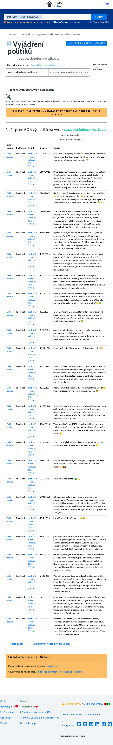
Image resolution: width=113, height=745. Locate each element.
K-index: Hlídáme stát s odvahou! (78, 714)
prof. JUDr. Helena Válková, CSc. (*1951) (32, 159)
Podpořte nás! (29, 706)
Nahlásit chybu (71, 703)
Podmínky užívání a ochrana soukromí (39, 717)
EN (100, 714)
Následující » (17, 643)
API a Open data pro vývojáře (35, 712)
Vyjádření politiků (45, 34)
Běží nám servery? (97, 703)
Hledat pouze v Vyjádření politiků (69, 72)
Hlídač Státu (11, 34)
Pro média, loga (28, 723)
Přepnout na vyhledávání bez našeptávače (27, 22)
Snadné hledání (99, 22)
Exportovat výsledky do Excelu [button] (51, 643)
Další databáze (27, 34)
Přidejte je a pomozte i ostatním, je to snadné (60, 671)
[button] (56, 112)
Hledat (99, 17)
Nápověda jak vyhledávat (66, 22)
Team (23, 701)
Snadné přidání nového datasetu (86, 43)
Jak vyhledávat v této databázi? (100, 67)
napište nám (53, 666)
